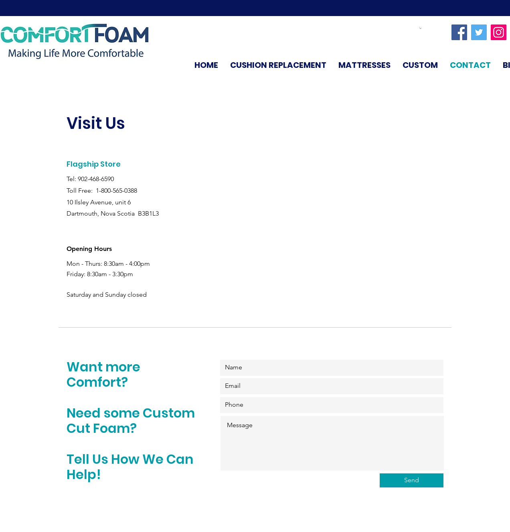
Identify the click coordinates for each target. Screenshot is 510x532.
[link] (420, 28)
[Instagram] (498, 32)
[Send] (411, 480)
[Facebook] (459, 32)
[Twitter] (479, 32)
